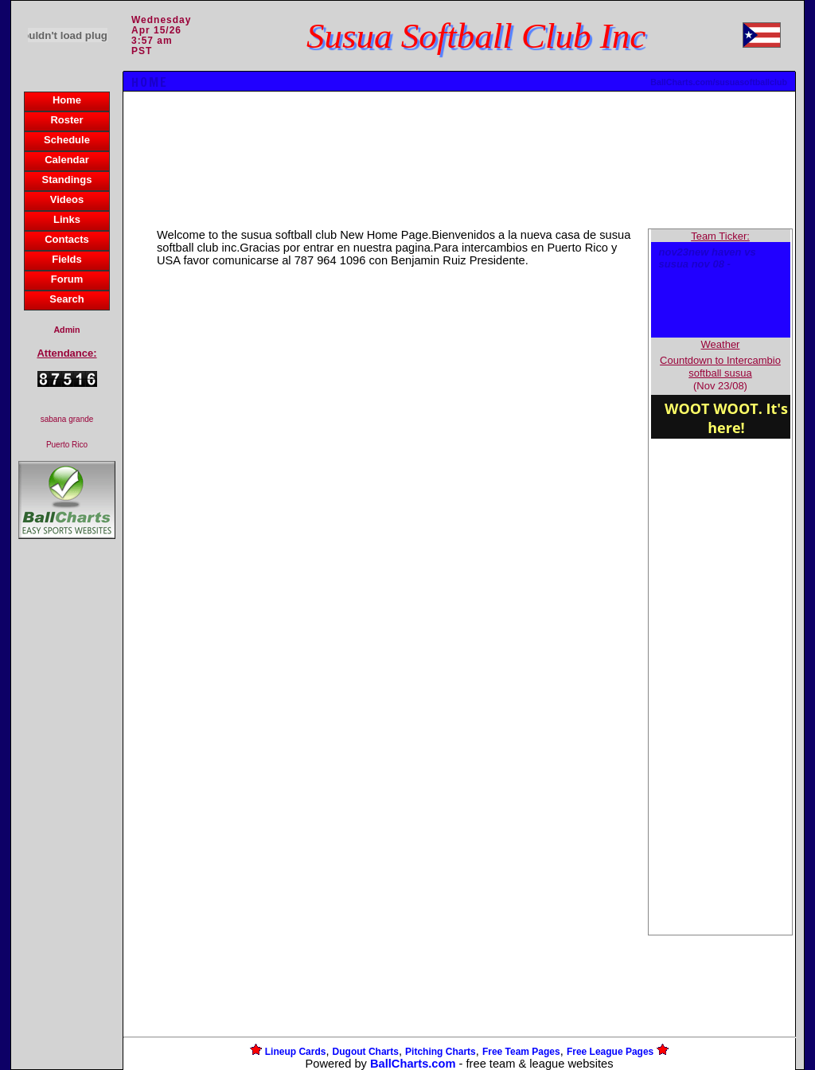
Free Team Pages (521, 1051)
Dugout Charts (366, 1051)
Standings (67, 179)
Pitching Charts (440, 1051)
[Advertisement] (67, 817)
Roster (66, 120)
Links (66, 219)
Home (67, 100)
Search (66, 299)
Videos (67, 199)
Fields (67, 259)
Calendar (67, 160)
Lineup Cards (295, 1051)
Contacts (67, 239)
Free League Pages (610, 1051)
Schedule (67, 140)
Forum (67, 279)
